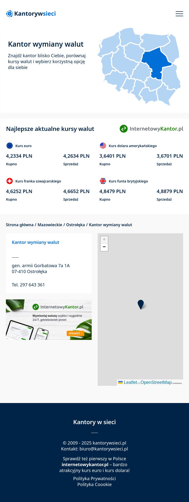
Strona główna (20, 225)
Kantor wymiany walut (35, 242)
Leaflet (127, 382)
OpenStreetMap (156, 382)
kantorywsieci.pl (109, 443)
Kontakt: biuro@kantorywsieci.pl (94, 449)
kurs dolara (116, 470)
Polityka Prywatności (94, 478)
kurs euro (92, 470)
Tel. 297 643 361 (28, 285)
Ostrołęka (75, 225)
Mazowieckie (50, 225)
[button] (141, 305)
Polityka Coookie (94, 484)
